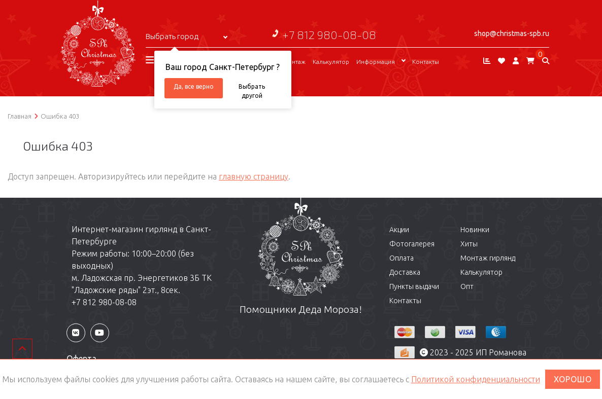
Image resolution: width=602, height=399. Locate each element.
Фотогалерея (411, 244)
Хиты (469, 244)
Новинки (474, 230)
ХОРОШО (573, 379)
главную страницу (253, 176)
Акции (399, 230)
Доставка (404, 272)
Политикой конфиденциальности (475, 379)
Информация (375, 61)
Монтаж (294, 61)
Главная (19, 116)
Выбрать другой (252, 90)
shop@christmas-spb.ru (511, 33)
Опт (467, 286)
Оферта (81, 358)
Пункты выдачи (414, 286)
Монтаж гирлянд (487, 258)
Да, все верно (194, 86)
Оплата (401, 258)
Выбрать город (172, 36)
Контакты (425, 61)
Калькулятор (331, 61)
